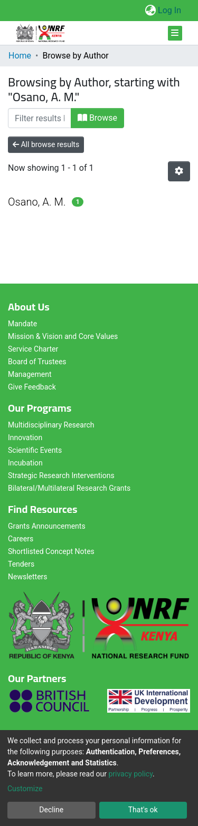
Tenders (21, 564)
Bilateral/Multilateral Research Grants (69, 488)
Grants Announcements (47, 526)
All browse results (46, 144)
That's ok (143, 809)
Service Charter (33, 349)
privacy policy (130, 774)
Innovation (25, 437)
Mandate (22, 323)
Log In (170, 10)
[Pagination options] (179, 171)
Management (29, 374)
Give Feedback (32, 387)
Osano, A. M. (37, 202)
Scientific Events (35, 450)
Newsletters (28, 576)
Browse (97, 118)
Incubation (25, 463)
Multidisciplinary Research (51, 425)
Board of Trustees (37, 361)
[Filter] (39, 118)
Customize (24, 788)
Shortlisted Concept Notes (51, 551)
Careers (20, 539)
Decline (51, 809)
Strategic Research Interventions (61, 475)
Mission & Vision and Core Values (63, 336)
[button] (150, 10)
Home (19, 56)
